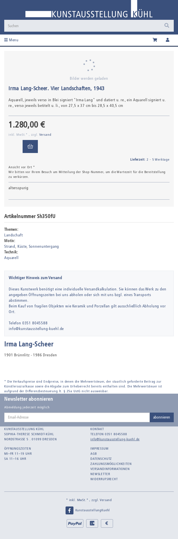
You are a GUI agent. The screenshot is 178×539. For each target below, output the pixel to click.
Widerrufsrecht (104, 479)
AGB (93, 453)
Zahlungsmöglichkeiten (111, 463)
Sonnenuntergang (44, 246)
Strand (9, 246)
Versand (45, 135)
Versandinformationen (110, 469)
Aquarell (11, 257)
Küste (22, 246)
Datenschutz (101, 458)
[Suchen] (89, 26)
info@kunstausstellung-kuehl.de (115, 439)
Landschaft (13, 235)
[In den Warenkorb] (30, 146)
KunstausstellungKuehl (87, 510)
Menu (11, 40)
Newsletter (100, 474)
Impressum (99, 448)
